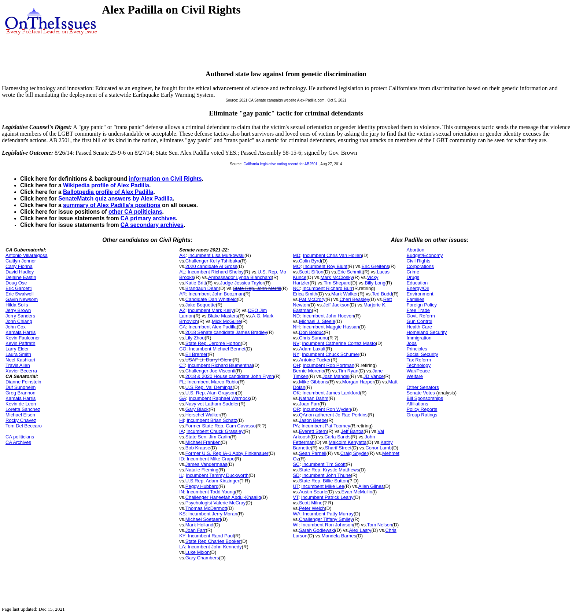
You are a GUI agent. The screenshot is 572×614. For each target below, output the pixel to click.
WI (296, 524)
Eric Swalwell (19, 294)
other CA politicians (135, 212)
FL (182, 382)
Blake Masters (223, 316)
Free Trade (418, 310)
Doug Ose (16, 283)
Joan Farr (195, 530)
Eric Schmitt (350, 272)
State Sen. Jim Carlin (207, 437)
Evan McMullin (357, 491)
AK (182, 255)
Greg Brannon (20, 393)
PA (296, 426)
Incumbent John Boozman (216, 294)
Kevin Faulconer (22, 338)
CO (183, 349)
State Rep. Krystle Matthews (329, 470)
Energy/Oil (418, 288)
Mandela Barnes (338, 535)
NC (296, 288)
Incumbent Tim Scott (324, 464)
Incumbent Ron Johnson (327, 524)
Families (415, 299)
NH (296, 327)
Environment (420, 294)
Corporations (420, 266)
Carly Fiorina (19, 266)
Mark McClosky (337, 277)
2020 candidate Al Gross (211, 266)
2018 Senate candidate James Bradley (226, 332)
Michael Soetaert (203, 519)
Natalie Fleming (201, 470)
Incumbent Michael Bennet (217, 349)
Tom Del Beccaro (23, 426)
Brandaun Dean (202, 288)
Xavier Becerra (21, 371)
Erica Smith (305, 294)
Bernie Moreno (308, 371)
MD (296, 255)
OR (296, 409)
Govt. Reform (421, 316)
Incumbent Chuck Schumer (330, 354)
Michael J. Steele (317, 321)
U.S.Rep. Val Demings (209, 387)
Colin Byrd (310, 261)
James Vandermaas (206, 464)
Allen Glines (371, 486)
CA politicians (19, 437)
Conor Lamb (378, 448)
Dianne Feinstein (23, 382)
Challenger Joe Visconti (210, 371)
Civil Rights (419, 261)
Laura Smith (18, 354)
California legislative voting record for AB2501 (281, 164)
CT (182, 365)
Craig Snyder (354, 453)
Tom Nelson (379, 524)
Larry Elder (17, 349)
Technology (419, 365)
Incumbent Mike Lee (322, 486)
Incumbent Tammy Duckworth (217, 475)
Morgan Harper (358, 382)
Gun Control (419, 321)
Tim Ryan (348, 371)
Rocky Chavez (20, 420)
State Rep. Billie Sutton (323, 481)
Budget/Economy (425, 255)
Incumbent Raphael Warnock (219, 398)
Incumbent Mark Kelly (211, 310)
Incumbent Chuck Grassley (215, 431)
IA (181, 431)
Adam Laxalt (312, 349)
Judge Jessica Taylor (242, 283)
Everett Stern (313, 431)
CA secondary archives (152, 225)
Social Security (422, 354)
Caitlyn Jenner (20, 261)
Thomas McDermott (206, 508)
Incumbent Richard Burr (327, 288)
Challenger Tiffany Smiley (326, 519)
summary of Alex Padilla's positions (111, 205)
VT (295, 497)
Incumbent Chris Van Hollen (332, 255)
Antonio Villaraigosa (26, 255)
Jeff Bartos (352, 431)
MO (296, 266)
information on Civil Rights (165, 179)
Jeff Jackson (336, 305)
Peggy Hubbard (201, 486)
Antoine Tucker (315, 360)
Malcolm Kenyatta (347, 442)
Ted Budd (382, 294)
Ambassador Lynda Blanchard (240, 277)
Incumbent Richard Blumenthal (220, 365)
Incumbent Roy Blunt (325, 266)
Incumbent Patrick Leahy (327, 497)
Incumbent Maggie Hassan (330, 327)
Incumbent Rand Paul (211, 535)
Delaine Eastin (20, 277)
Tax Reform (419, 360)
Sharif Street (338, 448)
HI (181, 420)
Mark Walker (344, 294)
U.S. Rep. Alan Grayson (210, 393)
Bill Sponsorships (425, 398)
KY (182, 535)
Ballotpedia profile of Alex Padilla (108, 192)
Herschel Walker (202, 415)
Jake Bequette (200, 305)
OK (296, 393)
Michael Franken (203, 442)
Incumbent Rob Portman (328, 365)
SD (296, 475)
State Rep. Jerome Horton (213, 343)
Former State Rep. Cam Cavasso (220, 426)
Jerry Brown (18, 310)
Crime (413, 272)
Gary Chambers (202, 557)
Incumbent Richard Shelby (215, 272)
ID (181, 459)
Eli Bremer (196, 354)
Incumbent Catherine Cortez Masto (339, 343)
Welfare (415, 376)
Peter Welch (312, 508)
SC (296, 464)
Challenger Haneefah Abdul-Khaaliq (223, 497)
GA (182, 398)
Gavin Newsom (21, 299)
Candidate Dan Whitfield (211, 299)
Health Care (419, 327)
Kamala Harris (20, 332)
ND (296, 316)
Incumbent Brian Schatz (212, 420)
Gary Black (197, 409)
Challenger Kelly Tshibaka (212, 261)
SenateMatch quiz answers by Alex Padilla (115, 198)
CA (182, 327)
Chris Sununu (313, 338)
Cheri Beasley (354, 299)
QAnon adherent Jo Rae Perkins (333, 415)
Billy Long (375, 283)
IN (181, 491)
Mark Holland (199, 524)
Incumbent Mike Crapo (211, 459)
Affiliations (417, 404)
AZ (182, 310)
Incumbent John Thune (326, 475)
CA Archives (18, 442)
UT (296, 486)
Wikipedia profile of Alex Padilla (106, 185)
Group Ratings (422, 415)
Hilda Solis (16, 305)
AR (182, 294)
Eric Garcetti (18, 288)
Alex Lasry (360, 530)
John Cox (15, 327)
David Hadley (19, 272)
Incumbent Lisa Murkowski (216, 255)
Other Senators (423, 387)
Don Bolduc (311, 332)
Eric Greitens (375, 266)
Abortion (415, 250)
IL (181, 475)
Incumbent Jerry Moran (212, 513)
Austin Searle (313, 491)
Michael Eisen (20, 415)
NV (296, 343)
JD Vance (374, 376)
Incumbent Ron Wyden (327, 409)
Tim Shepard (337, 283)
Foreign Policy (422, 305)
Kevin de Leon (20, 404)
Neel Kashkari (20, 360)
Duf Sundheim (20, 387)
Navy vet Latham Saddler (212, 404)
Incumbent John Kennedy (214, 546)
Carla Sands (337, 437)
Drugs (413, 277)
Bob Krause (197, 448)
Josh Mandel (336, 376)
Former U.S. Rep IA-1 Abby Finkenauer (227, 453)
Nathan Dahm (313, 398)
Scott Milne (310, 502)
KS (182, 513)
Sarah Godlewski (317, 530)
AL (182, 272)
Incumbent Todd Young (211, 491)
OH (296, 365)
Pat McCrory (312, 299)
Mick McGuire (226, 321)
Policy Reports (422, 409)
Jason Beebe (313, 420)
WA (296, 513)
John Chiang (18, 321)
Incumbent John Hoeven (328, 316)
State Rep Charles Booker (213, 541)
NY (296, 354)
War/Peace (418, 371)
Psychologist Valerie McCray (215, 502)
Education (417, 283)
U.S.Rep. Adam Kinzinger (212, 481)
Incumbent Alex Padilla (212, 327)
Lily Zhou (195, 338)
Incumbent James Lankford (331, 393)
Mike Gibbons (313, 382)
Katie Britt (195, 283)
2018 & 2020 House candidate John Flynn (229, 376)
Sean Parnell (312, 453)
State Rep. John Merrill (257, 288)
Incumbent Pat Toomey (326, 426)
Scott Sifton (311, 272)
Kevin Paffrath (20, 343)
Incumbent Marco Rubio (213, 382)
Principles (417, 349)
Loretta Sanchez (22, 409)
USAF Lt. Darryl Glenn (209, 360)
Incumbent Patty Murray (328, 513)
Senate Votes (421, 393)
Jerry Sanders (20, 316)
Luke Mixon (197, 552)
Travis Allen (17, 365)
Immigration (419, 338)
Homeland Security (427, 332)
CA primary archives (148, 218)
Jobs (412, 343)
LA (182, 546)
